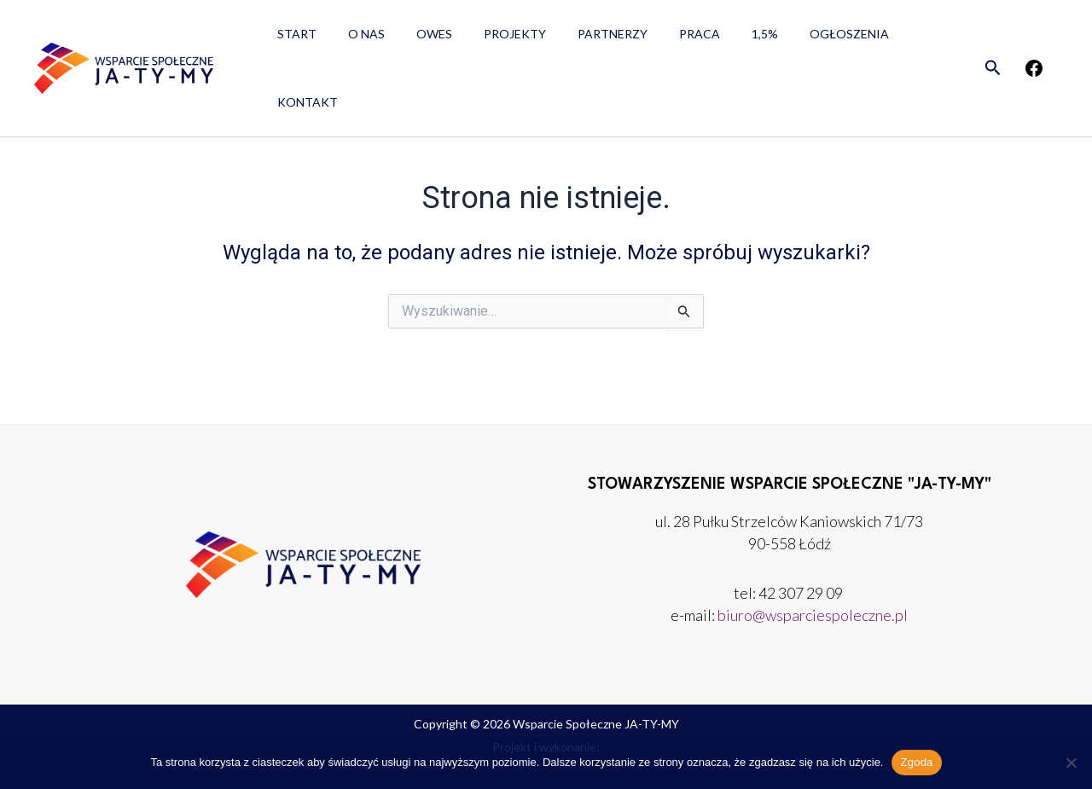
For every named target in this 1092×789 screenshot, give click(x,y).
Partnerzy (578, 39)
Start (292, 39)
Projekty (487, 39)
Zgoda (916, 762)
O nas (354, 39)
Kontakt (885, 39)
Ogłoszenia (791, 39)
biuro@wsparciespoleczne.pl (812, 615)
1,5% (714, 39)
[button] (993, 39)
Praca (656, 39)
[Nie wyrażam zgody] (1070, 762)
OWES (415, 39)
